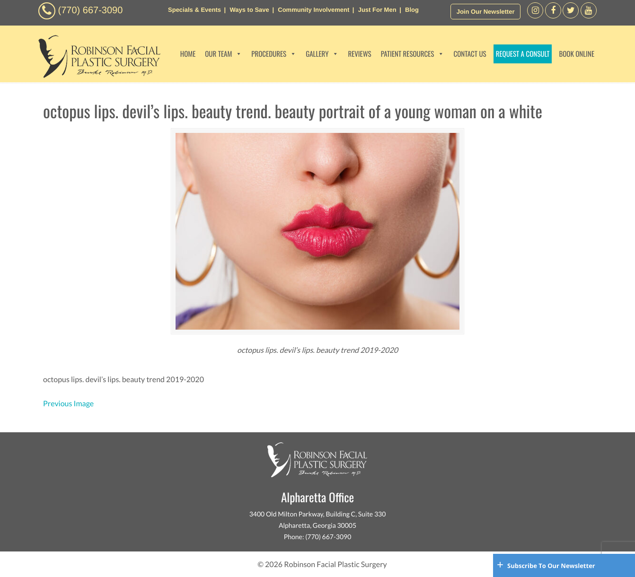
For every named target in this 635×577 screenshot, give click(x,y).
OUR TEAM (223, 53)
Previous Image (68, 403)
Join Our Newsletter (486, 11)
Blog (412, 9)
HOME (188, 54)
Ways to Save (249, 9)
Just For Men (377, 9)
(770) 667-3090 (90, 10)
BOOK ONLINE (576, 54)
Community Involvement (313, 9)
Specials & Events (194, 9)
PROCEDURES (273, 53)
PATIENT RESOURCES (412, 53)
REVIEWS (359, 54)
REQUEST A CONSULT (523, 54)
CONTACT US (469, 54)
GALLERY (322, 53)
